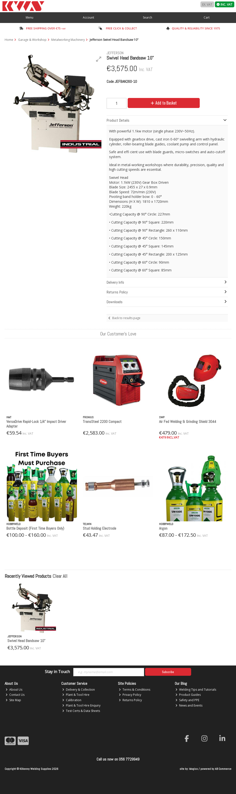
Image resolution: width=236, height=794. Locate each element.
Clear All (59, 576)
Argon (163, 528)
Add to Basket (164, 103)
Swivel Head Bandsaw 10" (26, 640)
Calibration (71, 700)
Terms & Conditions (134, 689)
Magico (193, 769)
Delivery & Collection (78, 689)
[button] (99, 59)
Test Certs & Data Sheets (81, 711)
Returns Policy (130, 700)
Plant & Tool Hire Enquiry (81, 705)
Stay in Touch (57, 671)
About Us (14, 689)
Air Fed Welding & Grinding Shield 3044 (187, 421)
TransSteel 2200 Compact (102, 421)
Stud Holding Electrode (99, 528)
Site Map (13, 700)
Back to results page (126, 318)
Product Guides (188, 695)
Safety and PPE (187, 700)
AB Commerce (223, 769)
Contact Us (15, 695)
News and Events (188, 705)
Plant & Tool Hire (75, 695)
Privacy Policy (130, 695)
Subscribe (168, 672)
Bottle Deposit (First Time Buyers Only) (35, 528)
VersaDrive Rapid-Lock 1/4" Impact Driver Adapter (36, 424)
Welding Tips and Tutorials (195, 689)
